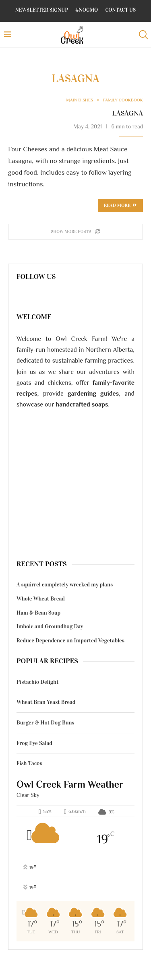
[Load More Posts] (75, 231)
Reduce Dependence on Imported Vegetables (70, 640)
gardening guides (93, 393)
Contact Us (120, 10)
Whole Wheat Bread (41, 598)
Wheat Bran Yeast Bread (46, 702)
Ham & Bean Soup (38, 612)
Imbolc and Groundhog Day (50, 626)
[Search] (143, 34)
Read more (120, 205)
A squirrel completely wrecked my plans (65, 584)
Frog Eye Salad (34, 743)
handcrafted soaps (82, 404)
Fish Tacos (29, 763)
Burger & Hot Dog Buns (45, 722)
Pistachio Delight (37, 682)
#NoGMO (86, 10)
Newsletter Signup (41, 10)
